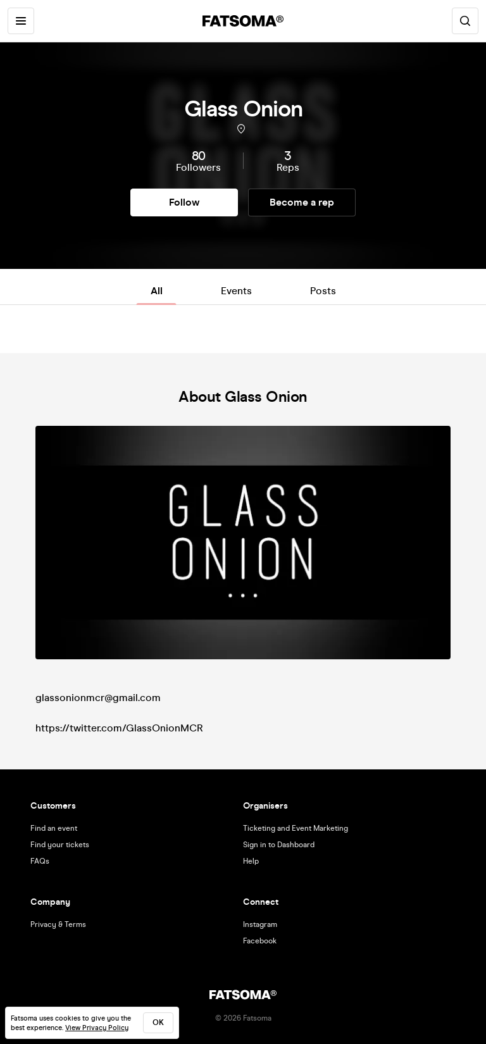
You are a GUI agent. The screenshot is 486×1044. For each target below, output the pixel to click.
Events (236, 291)
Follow (184, 202)
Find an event (53, 828)
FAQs (39, 861)
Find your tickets (59, 844)
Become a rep (302, 202)
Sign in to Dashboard (279, 844)
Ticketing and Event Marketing (295, 828)
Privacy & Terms (58, 924)
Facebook (260, 940)
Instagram (260, 924)
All (157, 291)
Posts (323, 291)
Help (251, 861)
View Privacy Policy (96, 1028)
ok (158, 1022)
